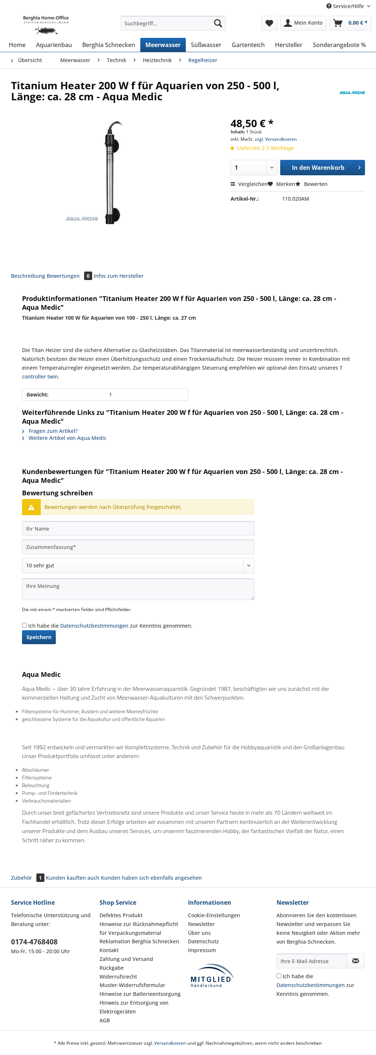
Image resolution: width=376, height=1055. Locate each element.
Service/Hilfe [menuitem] (345, 6)
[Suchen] (218, 23)
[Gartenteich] (248, 45)
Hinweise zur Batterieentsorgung (140, 993)
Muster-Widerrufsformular (132, 985)
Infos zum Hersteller (119, 275)
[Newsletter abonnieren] (356, 961)
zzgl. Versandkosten (276, 139)
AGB (105, 1020)
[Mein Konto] (303, 23)
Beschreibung (28, 275)
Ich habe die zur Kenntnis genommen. (110, 625)
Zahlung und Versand (126, 958)
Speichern (38, 637)
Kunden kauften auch (73, 877)
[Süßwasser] (206, 45)
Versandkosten (170, 1043)
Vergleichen (249, 183)
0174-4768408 (34, 942)
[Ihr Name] (138, 528)
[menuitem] (173, 26)
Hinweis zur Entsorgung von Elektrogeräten (134, 1007)
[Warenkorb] (351, 23)
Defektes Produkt (121, 915)
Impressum (202, 950)
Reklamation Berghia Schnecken (139, 941)
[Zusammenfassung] (138, 546)
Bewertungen (70, 275)
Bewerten (311, 183)
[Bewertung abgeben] (138, 565)
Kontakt (109, 950)
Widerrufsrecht (118, 976)
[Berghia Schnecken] (108, 45)
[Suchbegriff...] (173, 23)
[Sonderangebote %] (339, 45)
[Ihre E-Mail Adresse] (311, 961)
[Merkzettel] (269, 23)
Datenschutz (203, 941)
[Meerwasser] (163, 45)
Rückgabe (112, 967)
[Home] (17, 45)
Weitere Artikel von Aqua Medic (64, 437)
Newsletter (201, 924)
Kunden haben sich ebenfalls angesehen (151, 877)
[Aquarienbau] (54, 45)
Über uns (199, 932)
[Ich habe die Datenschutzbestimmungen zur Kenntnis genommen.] (24, 625)
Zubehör (28, 877)
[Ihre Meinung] (138, 589)
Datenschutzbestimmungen (94, 625)
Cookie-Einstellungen (214, 915)
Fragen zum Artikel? (49, 430)
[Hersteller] (289, 45)
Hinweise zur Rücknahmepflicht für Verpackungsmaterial (139, 928)
